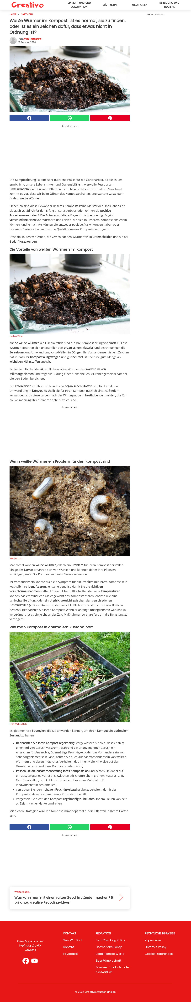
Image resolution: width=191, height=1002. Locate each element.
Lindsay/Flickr (16, 336)
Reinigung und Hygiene (169, 5)
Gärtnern (110, 5)
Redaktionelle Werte (110, 954)
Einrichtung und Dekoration (79, 5)
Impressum (153, 940)
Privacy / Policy (155, 947)
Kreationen (139, 5)
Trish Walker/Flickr (18, 723)
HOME (13, 14)
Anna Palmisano (32, 38)
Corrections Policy (109, 947)
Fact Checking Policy (110, 940)
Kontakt (68, 947)
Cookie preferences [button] (159, 954)
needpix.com (16, 558)
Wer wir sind (72, 940)
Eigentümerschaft (108, 961)
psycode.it (70, 954)
